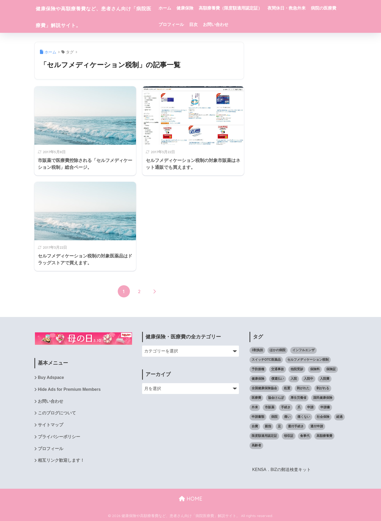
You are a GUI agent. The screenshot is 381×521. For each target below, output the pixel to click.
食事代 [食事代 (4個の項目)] (305, 436)
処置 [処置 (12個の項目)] (287, 388)
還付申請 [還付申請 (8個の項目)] (316, 426)
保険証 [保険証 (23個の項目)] (331, 369)
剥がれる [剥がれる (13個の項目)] (322, 388)
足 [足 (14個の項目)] (279, 426)
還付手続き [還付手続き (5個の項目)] (296, 426)
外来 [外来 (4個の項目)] (255, 407)
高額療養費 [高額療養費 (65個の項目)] (324, 436)
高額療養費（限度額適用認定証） (249, 8)
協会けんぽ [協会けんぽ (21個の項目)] (276, 398)
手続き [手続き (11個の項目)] (286, 407)
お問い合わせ (265, 24)
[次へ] (154, 292)
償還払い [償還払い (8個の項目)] (277, 378)
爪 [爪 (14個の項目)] (299, 407)
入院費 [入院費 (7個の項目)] (324, 378)
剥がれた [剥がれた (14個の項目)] (303, 388)
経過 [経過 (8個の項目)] (339, 417)
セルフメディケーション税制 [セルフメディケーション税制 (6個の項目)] (308, 359)
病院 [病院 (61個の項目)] (274, 417)
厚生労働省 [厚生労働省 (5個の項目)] (298, 398)
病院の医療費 (189, 24)
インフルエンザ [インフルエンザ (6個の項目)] (303, 350)
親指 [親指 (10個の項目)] (268, 426)
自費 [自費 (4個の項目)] (255, 426)
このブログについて (57, 413)
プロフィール (220, 24)
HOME (190, 498)
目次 (242, 24)
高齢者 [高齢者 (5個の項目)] (256, 445)
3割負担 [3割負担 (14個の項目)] (257, 350)
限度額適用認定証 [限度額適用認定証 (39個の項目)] (264, 436)
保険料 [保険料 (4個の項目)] (315, 369)
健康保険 (203, 8)
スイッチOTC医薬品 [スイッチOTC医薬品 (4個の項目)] (266, 359)
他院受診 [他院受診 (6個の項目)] (297, 369)
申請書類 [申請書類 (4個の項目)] (258, 417)
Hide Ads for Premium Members (70, 389)
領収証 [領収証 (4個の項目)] (288, 436)
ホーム (183, 8)
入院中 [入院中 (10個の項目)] (308, 378)
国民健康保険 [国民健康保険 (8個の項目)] (322, 398)
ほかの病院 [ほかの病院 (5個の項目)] (277, 350)
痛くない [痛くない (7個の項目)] (303, 417)
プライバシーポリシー (59, 437)
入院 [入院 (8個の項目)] (294, 378)
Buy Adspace (51, 377)
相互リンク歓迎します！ (61, 461)
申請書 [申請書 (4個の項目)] (325, 407)
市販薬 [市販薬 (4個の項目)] (269, 407)
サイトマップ (50, 425)
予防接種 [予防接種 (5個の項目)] (258, 369)
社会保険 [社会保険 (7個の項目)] (323, 417)
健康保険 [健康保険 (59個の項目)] (258, 378)
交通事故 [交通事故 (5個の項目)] (277, 369)
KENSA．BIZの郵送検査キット (281, 469)
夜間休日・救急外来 (305, 8)
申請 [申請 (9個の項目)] (310, 407)
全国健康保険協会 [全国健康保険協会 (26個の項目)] (264, 388)
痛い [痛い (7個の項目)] (287, 417)
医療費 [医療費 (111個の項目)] (256, 398)
